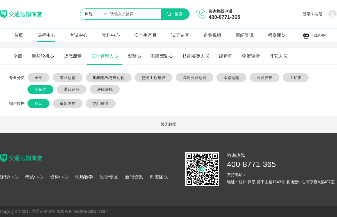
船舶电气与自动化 (108, 77)
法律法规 (105, 89)
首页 (18, 35)
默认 (38, 103)
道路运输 (68, 77)
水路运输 (231, 77)
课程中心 (46, 35)
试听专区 (180, 35)
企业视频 (212, 35)
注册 (318, 14)
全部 (17, 56)
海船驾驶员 (162, 56)
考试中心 (79, 35)
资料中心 (111, 35)
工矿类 (296, 77)
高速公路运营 (194, 77)
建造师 (226, 56)
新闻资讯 (245, 35)
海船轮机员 (43, 56)
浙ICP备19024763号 (91, 211)
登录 (307, 14)
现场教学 (84, 177)
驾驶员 (134, 56)
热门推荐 (101, 103)
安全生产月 (145, 35)
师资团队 (277, 35)
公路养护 (264, 77)
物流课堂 (251, 56)
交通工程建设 (153, 77)
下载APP (314, 35)
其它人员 (279, 56)
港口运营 (71, 89)
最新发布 (68, 103)
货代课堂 (73, 56)
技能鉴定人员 (196, 56)
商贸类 (40, 89)
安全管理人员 (104, 56)
